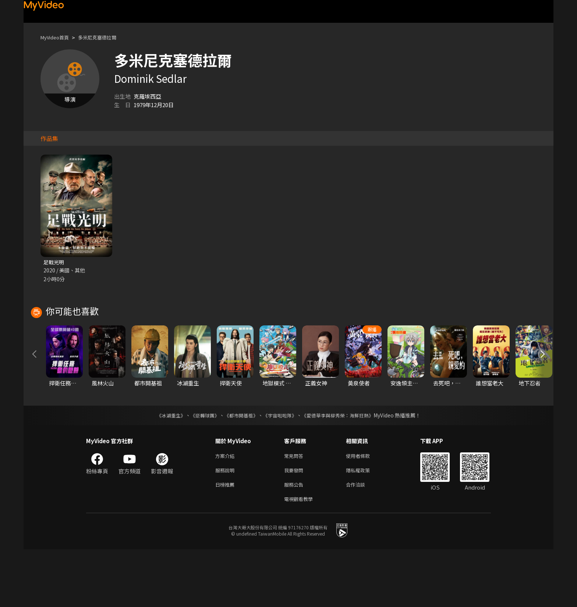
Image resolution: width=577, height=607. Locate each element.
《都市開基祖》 (239, 468)
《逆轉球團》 (200, 468)
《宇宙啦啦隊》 (280, 468)
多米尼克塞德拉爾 (105, 37)
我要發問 (295, 525)
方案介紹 (226, 510)
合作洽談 (361, 540)
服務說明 (226, 525)
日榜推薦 (226, 540)
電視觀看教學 (300, 556)
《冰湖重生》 (164, 468)
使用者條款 (364, 510)
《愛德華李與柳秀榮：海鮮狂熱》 (342, 468)
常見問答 (295, 510)
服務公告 (295, 540)
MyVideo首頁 (57, 37)
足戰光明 (54, 262)
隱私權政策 (364, 525)
